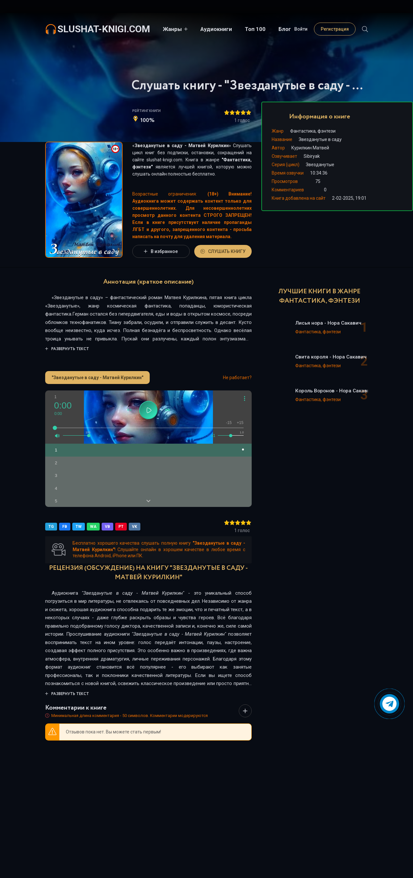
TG (51, 526)
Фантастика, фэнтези (313, 131)
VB (107, 526)
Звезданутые (320, 164)
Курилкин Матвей (310, 147)
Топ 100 (255, 29)
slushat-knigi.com (103, 29)
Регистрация (335, 29)
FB (64, 526)
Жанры (172, 29)
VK (134, 526)
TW (79, 526)
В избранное (161, 251)
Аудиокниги (216, 29)
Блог (284, 29)
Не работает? (237, 377)
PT (121, 526)
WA (93, 526)
